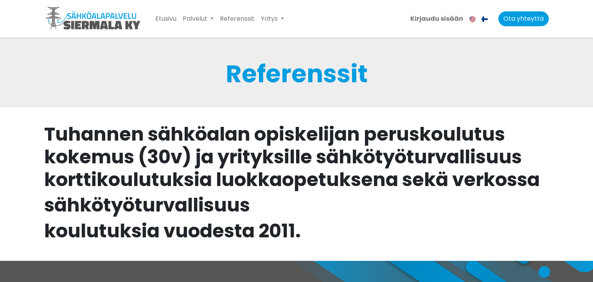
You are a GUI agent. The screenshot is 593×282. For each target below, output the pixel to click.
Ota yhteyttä (523, 18)
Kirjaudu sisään (436, 18)
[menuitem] (166, 19)
